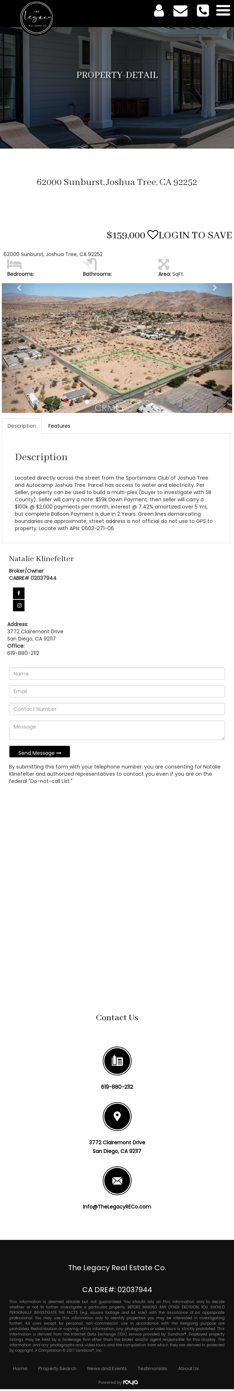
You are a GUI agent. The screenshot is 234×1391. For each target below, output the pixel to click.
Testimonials (152, 1368)
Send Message (39, 753)
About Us (188, 1368)
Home (20, 1368)
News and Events (107, 1368)
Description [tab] (22, 426)
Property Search (57, 1368)
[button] (19, 348)
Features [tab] (59, 426)
